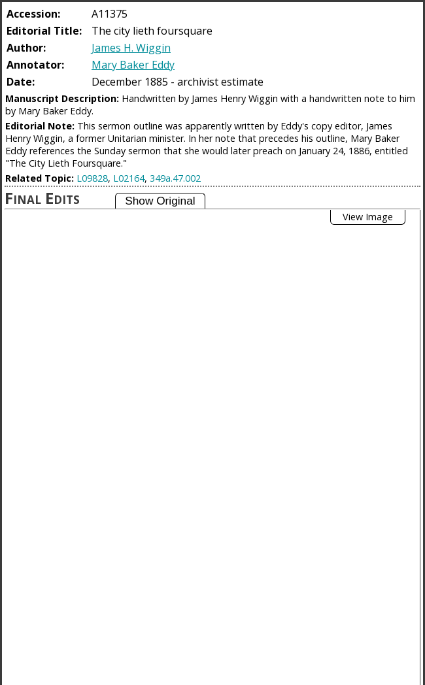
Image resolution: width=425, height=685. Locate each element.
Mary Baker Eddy (133, 65)
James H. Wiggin (131, 48)
